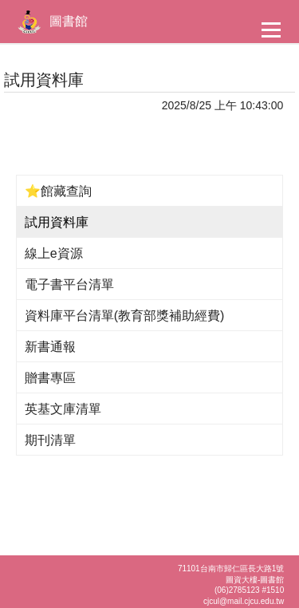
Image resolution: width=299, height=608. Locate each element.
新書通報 (50, 346)
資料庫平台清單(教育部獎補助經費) (125, 315)
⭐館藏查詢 (58, 191)
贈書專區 (50, 378)
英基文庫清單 (63, 409)
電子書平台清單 (69, 284)
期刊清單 (50, 440)
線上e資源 (54, 253)
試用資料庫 (57, 222)
